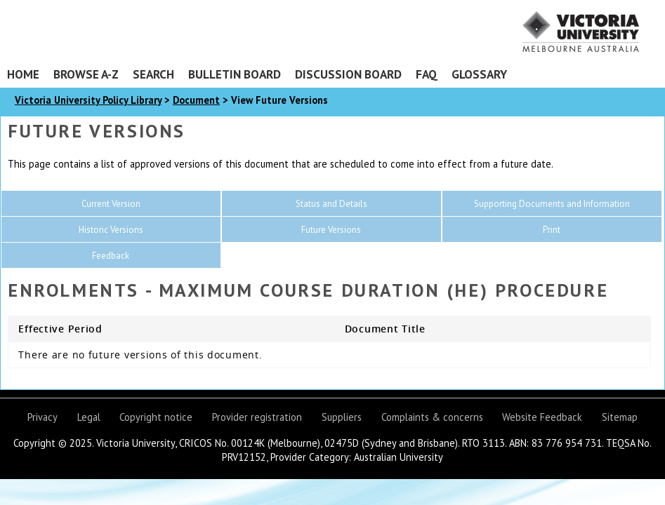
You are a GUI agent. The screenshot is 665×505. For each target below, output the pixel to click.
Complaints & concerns (432, 417)
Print (551, 230)
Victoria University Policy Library (88, 100)
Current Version (110, 204)
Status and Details (331, 204)
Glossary (479, 74)
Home (23, 74)
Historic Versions (111, 230)
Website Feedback (542, 417)
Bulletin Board (234, 74)
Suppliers (342, 417)
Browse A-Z (86, 74)
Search (153, 74)
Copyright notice (155, 417)
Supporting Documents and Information (552, 204)
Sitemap (620, 417)
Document (196, 100)
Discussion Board (348, 74)
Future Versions (331, 230)
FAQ (426, 74)
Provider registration (257, 417)
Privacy (42, 417)
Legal (88, 417)
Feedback (110, 256)
